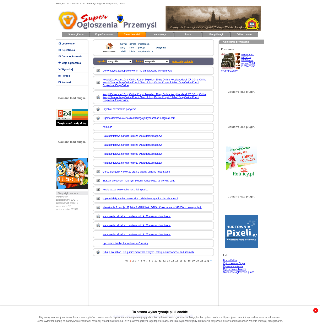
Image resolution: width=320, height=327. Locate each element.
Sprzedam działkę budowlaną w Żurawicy (125, 243)
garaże (133, 44)
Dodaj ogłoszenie (72, 56)
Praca (188, 34)
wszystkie (161, 47)
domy (122, 47)
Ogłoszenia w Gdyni (234, 263)
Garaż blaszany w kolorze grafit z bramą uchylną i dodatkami (136, 171)
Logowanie (68, 43)
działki (123, 51)
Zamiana (107, 127)
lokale (132, 51)
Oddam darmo (244, 34)
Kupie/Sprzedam (104, 34)
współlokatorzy (145, 51)
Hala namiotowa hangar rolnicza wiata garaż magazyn (132, 136)
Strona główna (75, 34)
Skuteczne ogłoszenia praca (238, 272)
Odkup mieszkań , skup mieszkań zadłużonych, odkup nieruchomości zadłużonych (148, 252)
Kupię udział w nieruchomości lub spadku (125, 189)
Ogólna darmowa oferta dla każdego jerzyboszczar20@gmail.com (139, 118)
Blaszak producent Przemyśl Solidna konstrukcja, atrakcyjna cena (139, 180)
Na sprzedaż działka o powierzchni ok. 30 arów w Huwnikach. (137, 216)
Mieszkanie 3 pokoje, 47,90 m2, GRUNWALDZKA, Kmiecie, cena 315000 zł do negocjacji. (152, 207)
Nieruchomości (132, 34)
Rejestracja (68, 50)
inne (132, 47)
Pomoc (66, 75)
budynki (124, 44)
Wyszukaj (67, 69)
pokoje (141, 47)
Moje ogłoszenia (71, 63)
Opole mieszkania (233, 266)
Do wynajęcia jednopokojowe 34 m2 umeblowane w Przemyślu (137, 70)
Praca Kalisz (230, 260)
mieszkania (143, 44)
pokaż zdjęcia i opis (182, 61)
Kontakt (66, 82)
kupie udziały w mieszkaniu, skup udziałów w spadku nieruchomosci (140, 198)
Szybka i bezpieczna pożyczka (119, 109)
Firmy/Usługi (216, 34)
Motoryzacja (160, 34)
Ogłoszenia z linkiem (234, 269)
